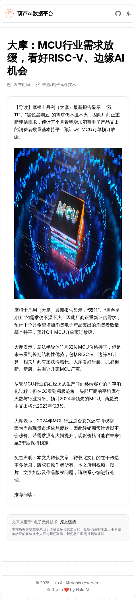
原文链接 (68, 521)
